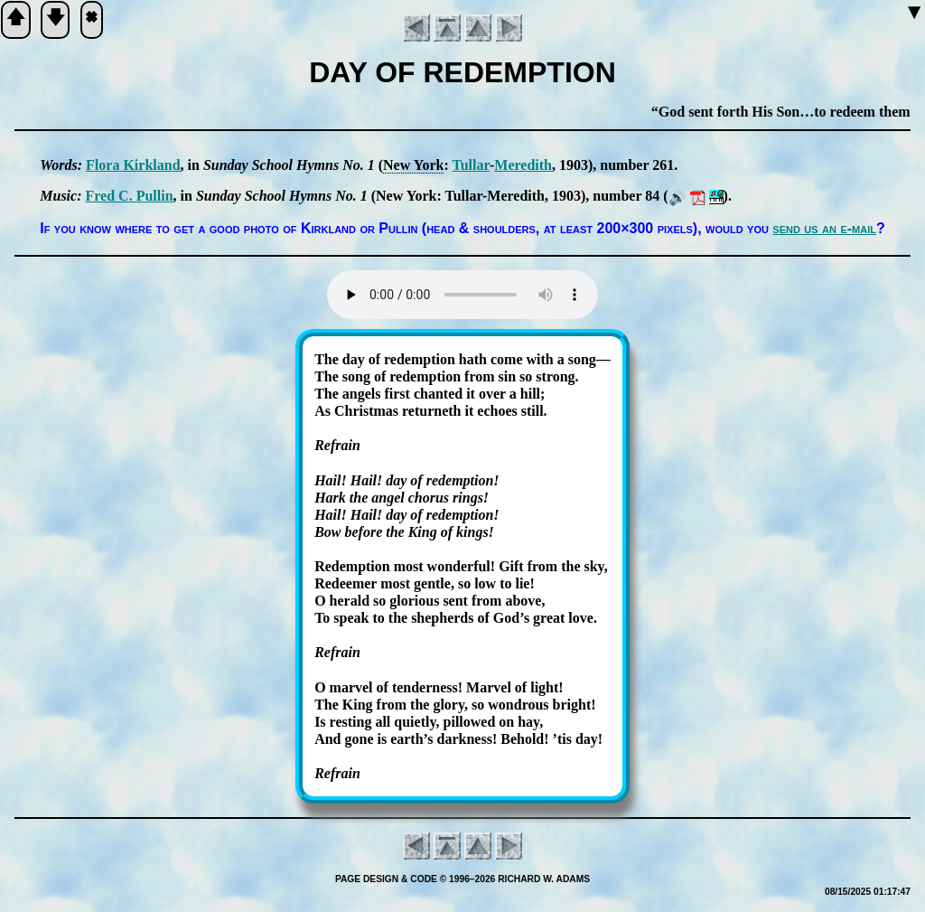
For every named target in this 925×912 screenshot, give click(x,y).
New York (413, 165)
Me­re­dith (523, 165)
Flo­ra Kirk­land (133, 165)
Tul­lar (471, 165)
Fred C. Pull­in (129, 195)
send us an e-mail (824, 228)
